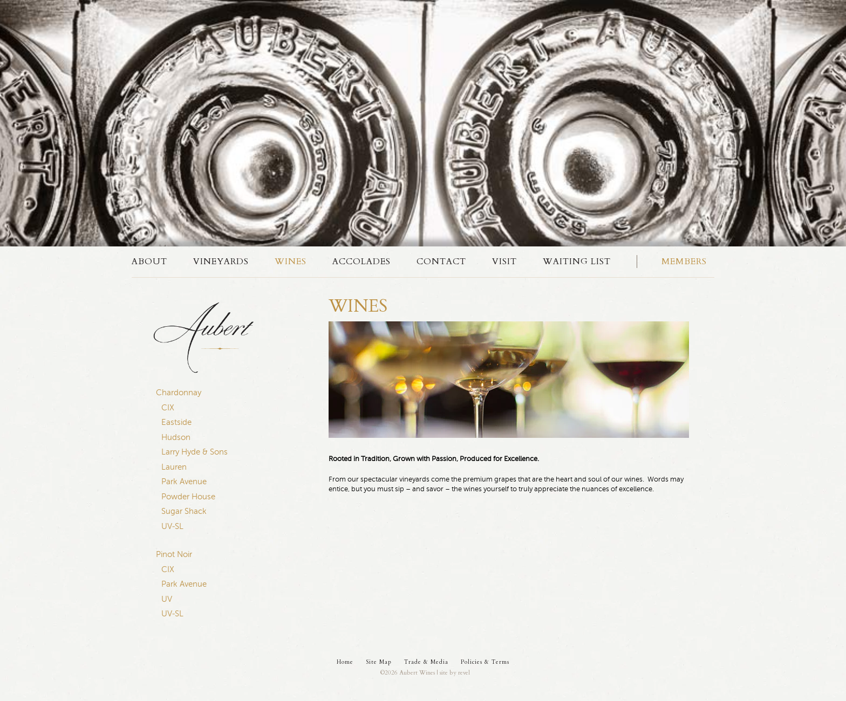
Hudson (175, 437)
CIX (167, 407)
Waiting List (577, 261)
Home (345, 662)
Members (684, 261)
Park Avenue (184, 481)
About (149, 261)
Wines (290, 261)
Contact (441, 261)
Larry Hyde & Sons (194, 452)
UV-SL (172, 526)
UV (166, 599)
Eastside (176, 422)
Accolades (361, 261)
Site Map (379, 662)
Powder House (188, 496)
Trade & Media (426, 662)
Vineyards (221, 261)
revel (464, 673)
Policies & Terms (485, 662)
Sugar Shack (184, 511)
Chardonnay (178, 392)
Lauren (174, 467)
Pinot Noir (174, 554)
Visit (504, 261)
